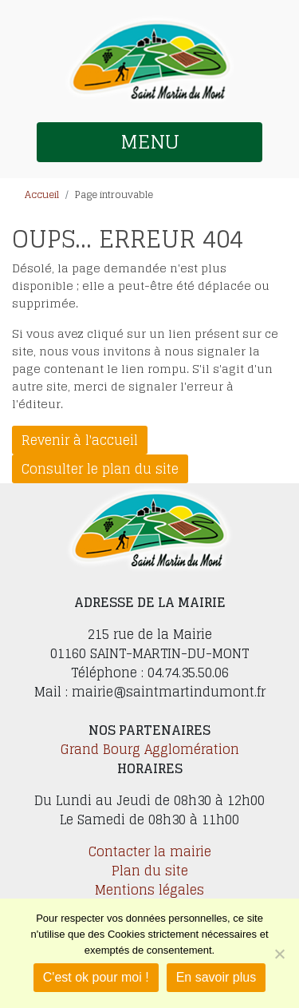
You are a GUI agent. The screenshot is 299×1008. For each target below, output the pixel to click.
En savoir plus (216, 977)
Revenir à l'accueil (80, 440)
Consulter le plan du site (100, 469)
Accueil (42, 194)
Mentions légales (149, 890)
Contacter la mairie (150, 851)
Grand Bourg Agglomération (150, 749)
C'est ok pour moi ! (96, 977)
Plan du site (150, 870)
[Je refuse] (279, 954)
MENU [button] (149, 142)
